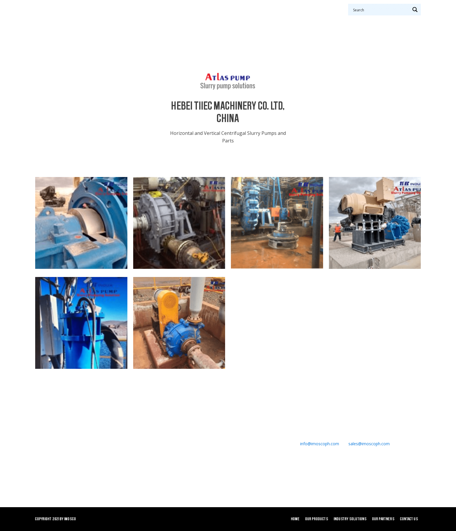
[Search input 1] (380, 9)
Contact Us (308, 20)
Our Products (171, 20)
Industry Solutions (223, 20)
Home (136, 20)
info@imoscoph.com (319, 443)
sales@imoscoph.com (369, 443)
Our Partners (272, 20)
